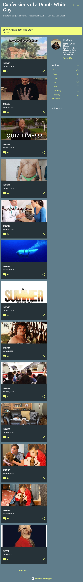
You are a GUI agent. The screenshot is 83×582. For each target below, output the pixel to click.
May (55, 78)
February (57, 91)
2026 (54, 70)
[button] (43, 71)
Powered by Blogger (41, 579)
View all (6, 33)
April (55, 82)
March (56, 86)
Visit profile (67, 58)
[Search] (73, 5)
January (56, 95)
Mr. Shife (68, 40)
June (55, 74)
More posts (24, 570)
